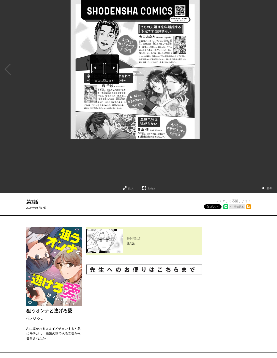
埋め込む (239, 206)
